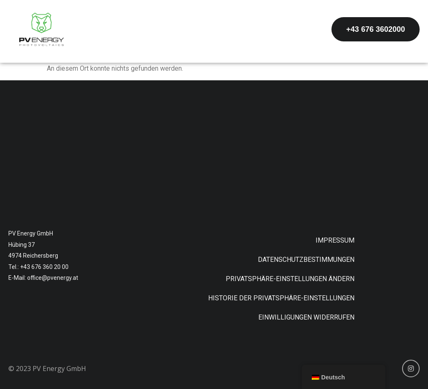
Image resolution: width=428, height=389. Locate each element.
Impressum (335, 240)
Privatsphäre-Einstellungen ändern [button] (290, 279)
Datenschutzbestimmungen (306, 260)
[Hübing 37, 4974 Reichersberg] (214, 151)
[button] (375, 29)
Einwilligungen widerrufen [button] (306, 317)
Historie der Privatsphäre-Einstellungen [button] (281, 298)
